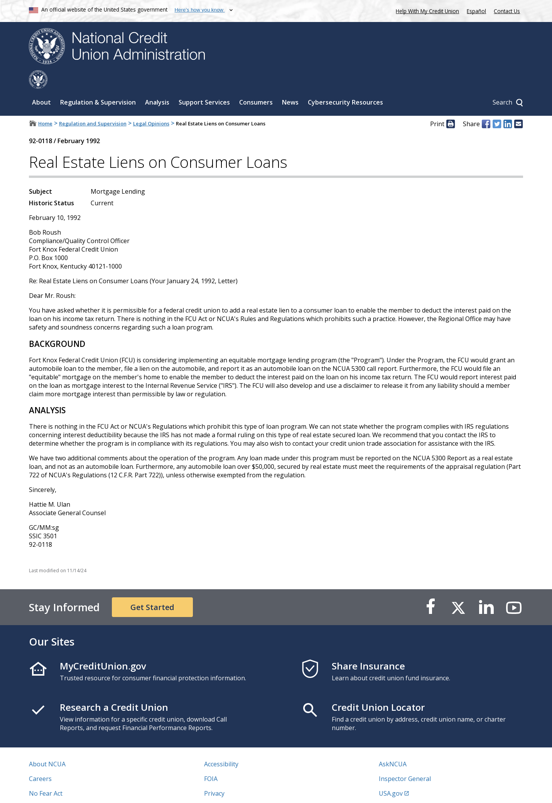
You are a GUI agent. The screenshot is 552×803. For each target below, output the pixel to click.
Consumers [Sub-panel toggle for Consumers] (256, 83)
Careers (40, 760)
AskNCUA (393, 745)
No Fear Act (45, 775)
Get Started (152, 588)
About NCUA (47, 745)
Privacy (214, 775)
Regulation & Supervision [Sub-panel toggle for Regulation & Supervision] (98, 83)
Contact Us (507, 11)
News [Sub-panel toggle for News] (290, 83)
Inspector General (405, 760)
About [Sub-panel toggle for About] (41, 83)
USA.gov (391, 775)
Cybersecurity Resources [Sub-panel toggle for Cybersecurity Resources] (345, 83)
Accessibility (221, 745)
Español (476, 11)
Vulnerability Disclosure (63, 789)
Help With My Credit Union (426, 10)
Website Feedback (230, 789)
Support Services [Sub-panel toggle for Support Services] (204, 83)
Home (45, 104)
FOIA (211, 760)
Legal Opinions (151, 104)
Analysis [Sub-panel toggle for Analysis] (157, 83)
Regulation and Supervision (93, 104)
